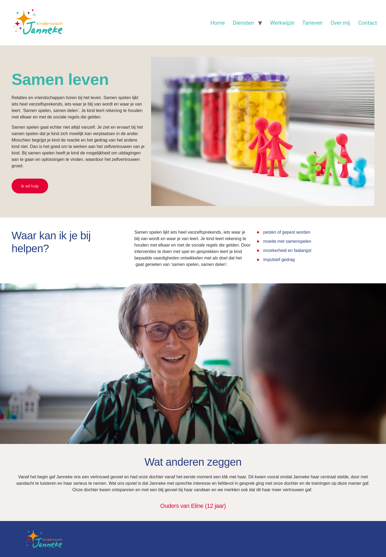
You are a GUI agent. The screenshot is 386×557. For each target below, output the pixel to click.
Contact (367, 23)
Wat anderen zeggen (193, 462)
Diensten (243, 23)
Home (217, 23)
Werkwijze (282, 23)
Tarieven (312, 23)
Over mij (340, 23)
